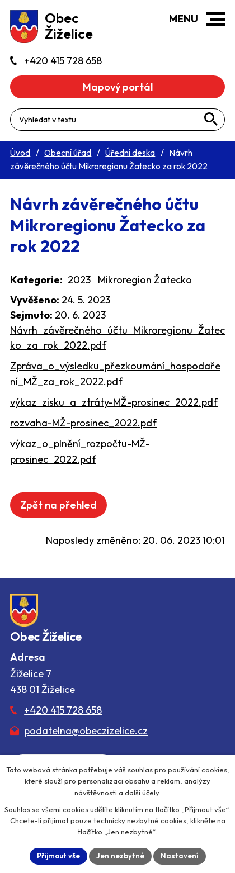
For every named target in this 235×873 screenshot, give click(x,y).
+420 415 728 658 (63, 710)
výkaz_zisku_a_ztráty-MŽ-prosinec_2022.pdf (114, 402)
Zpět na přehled (58, 505)
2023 (79, 279)
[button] (215, 19)
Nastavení (180, 855)
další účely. (143, 792)
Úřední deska (130, 153)
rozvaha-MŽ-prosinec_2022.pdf (83, 422)
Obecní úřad (67, 153)
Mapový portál (118, 86)
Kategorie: (36, 279)
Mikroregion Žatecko (145, 279)
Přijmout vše (58, 855)
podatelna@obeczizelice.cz (86, 730)
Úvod (20, 153)
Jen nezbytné (120, 855)
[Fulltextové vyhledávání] (117, 119)
